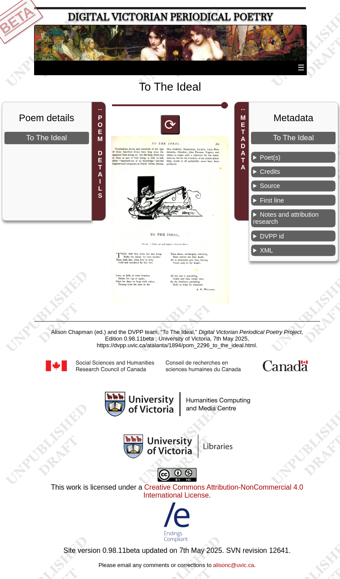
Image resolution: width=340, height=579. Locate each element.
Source (270, 185)
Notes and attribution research (286, 218)
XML (266, 250)
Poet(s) (270, 157)
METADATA (243, 142)
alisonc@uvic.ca (233, 565)
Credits (270, 171)
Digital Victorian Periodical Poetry (170, 17)
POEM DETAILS (100, 156)
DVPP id (272, 236)
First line (272, 200)
